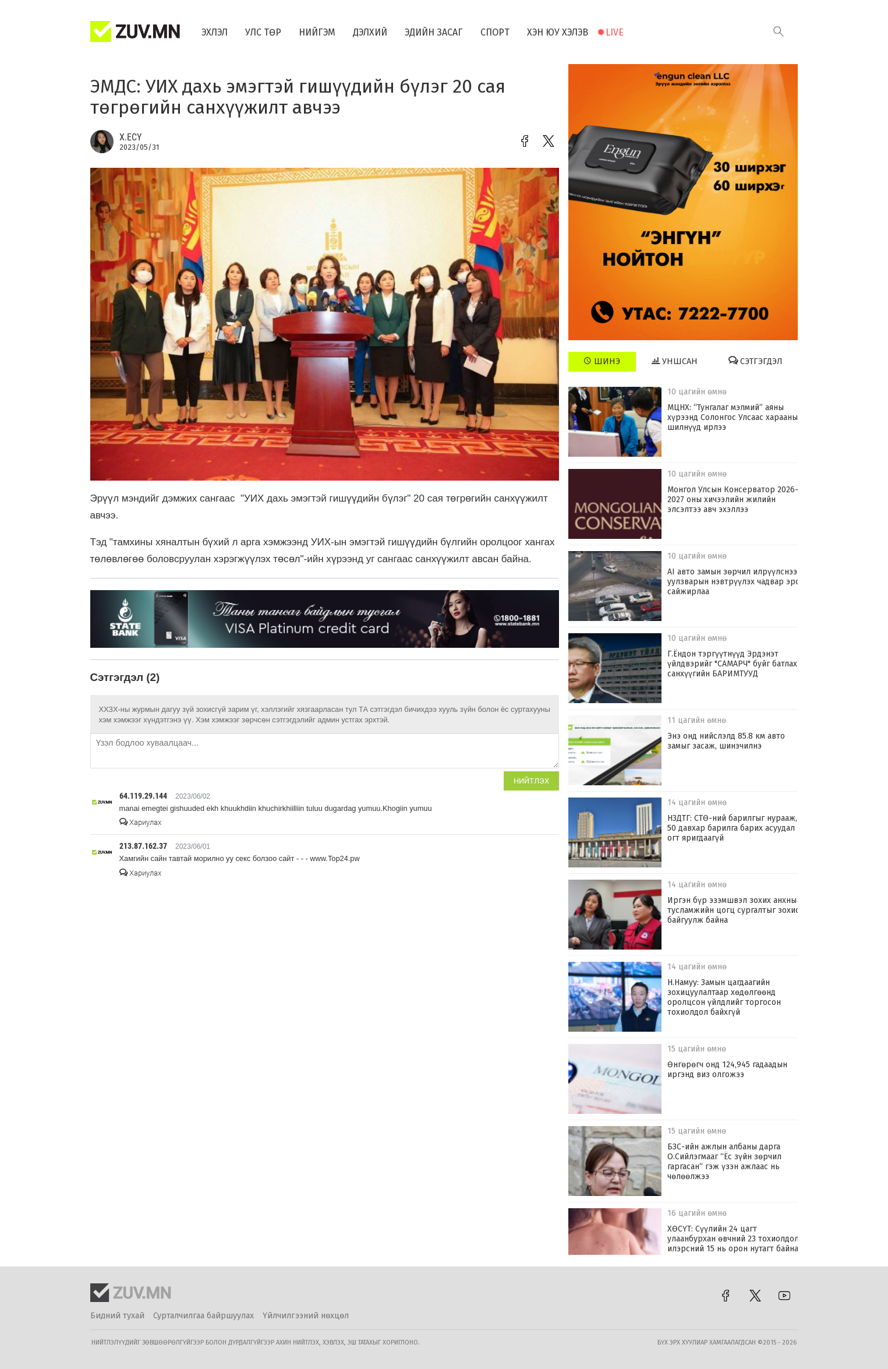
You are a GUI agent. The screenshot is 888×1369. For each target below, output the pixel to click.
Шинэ (601, 361)
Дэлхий (370, 32)
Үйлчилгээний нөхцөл (306, 1316)
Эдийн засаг (434, 32)
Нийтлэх (531, 781)
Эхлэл (214, 32)
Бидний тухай (117, 1316)
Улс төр (263, 32)
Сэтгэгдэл (755, 361)
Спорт (495, 32)
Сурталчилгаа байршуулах (203, 1316)
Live (615, 32)
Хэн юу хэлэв (557, 32)
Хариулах (140, 822)
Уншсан (675, 361)
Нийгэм (317, 32)
